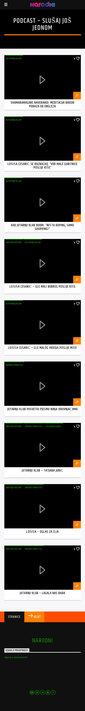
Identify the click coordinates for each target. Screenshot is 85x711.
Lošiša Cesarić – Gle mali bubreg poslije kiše (42, 286)
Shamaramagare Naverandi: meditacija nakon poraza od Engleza (42, 104)
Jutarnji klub (14, 58)
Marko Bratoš (14, 364)
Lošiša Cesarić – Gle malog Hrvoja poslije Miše (42, 347)
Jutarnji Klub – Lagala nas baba (42, 593)
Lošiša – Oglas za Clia (42, 531)
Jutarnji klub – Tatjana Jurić (42, 470)
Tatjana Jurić (53, 426)
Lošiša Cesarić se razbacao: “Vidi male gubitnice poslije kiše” (43, 165)
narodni (42, 640)
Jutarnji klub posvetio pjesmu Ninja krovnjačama (42, 409)
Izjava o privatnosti (16, 657)
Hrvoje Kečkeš (14, 242)
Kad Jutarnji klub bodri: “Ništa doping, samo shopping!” (42, 227)
